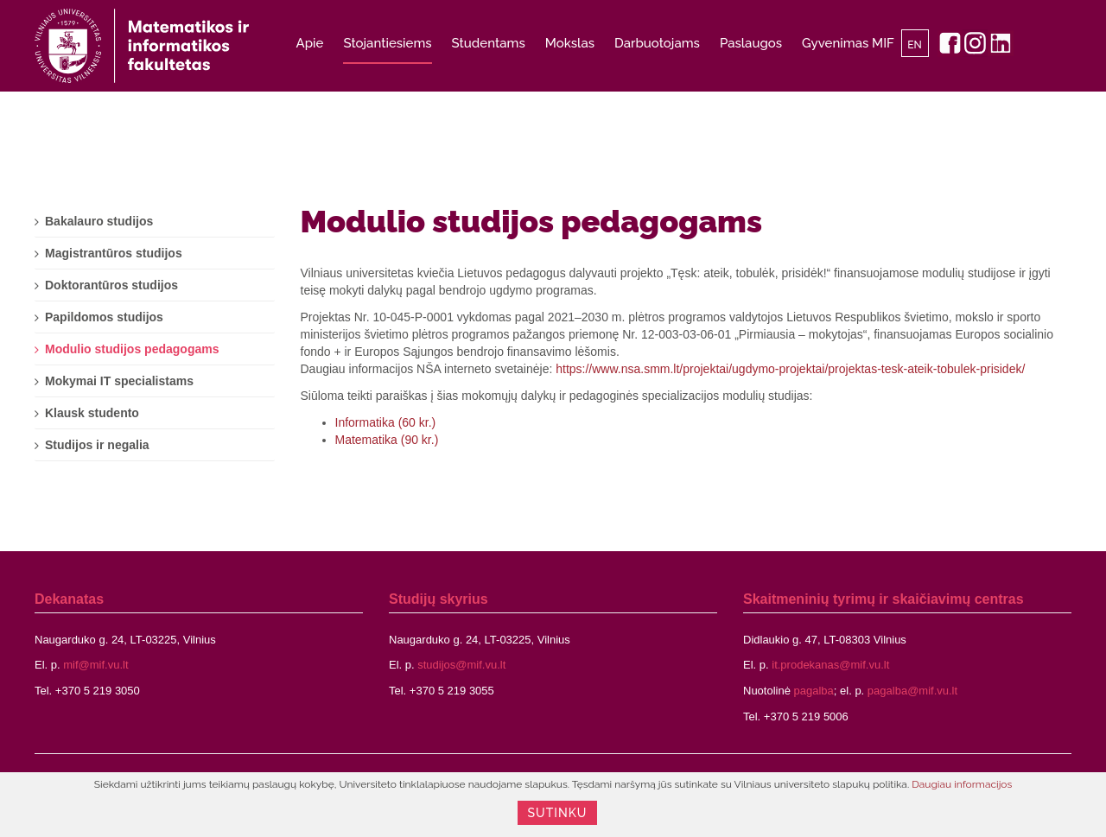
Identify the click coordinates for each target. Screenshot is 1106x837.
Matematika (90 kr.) (387, 440)
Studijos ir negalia (97, 445)
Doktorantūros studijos (111, 285)
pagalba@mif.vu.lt (912, 690)
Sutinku (558, 813)
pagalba (814, 690)
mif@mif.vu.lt (95, 664)
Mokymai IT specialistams (119, 381)
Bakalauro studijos (99, 221)
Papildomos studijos (104, 317)
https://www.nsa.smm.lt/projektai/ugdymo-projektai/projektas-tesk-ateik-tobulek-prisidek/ (790, 369)
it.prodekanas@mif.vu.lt (830, 664)
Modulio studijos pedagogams (532, 221)
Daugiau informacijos (962, 784)
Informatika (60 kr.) (385, 422)
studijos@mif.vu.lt (461, 664)
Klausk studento (92, 413)
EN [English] (914, 45)
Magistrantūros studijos (113, 253)
